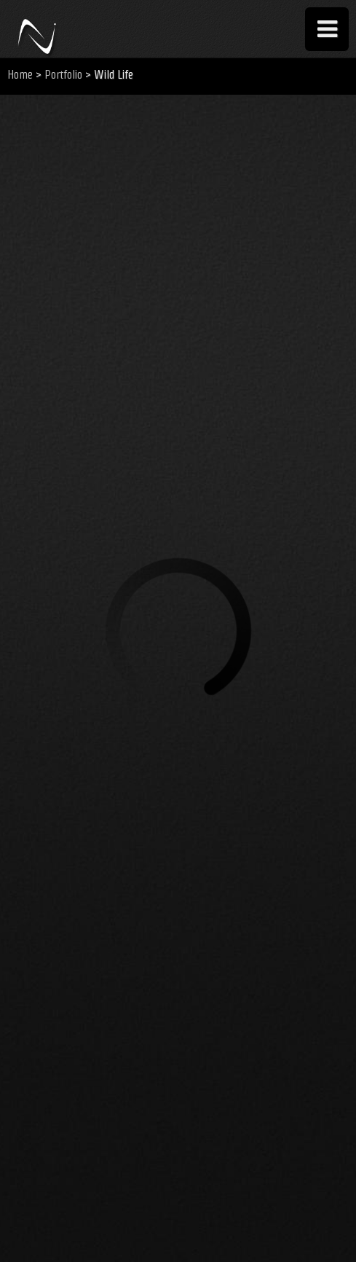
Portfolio (63, 74)
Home (20, 74)
